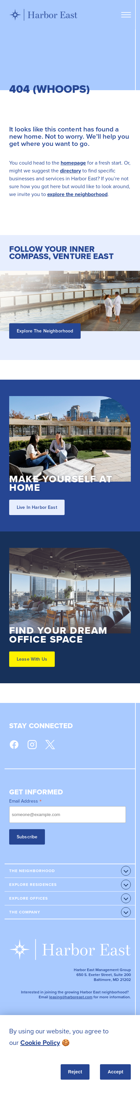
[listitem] (70, 1037)
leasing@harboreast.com (70, 997)
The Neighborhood (32, 871)
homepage (73, 163)
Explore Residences (33, 885)
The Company (24, 912)
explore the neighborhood (77, 194)
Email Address (25, 801)
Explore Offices (28, 898)
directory (70, 170)
